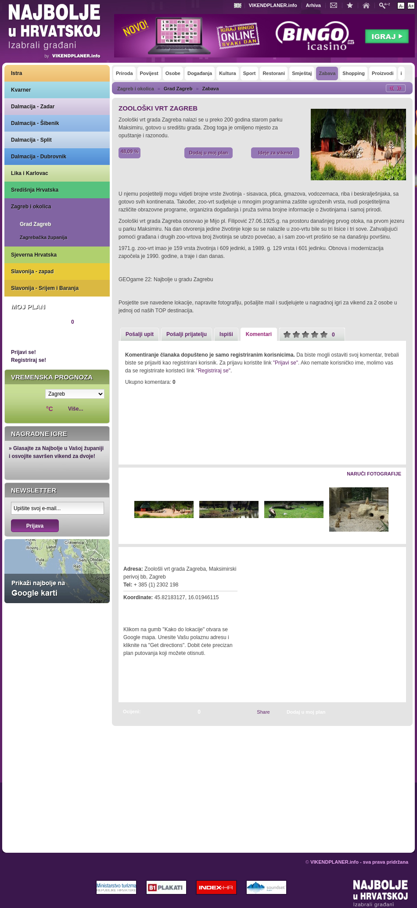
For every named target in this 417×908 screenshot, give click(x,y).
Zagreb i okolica (31, 207)
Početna (368, 4)
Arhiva (313, 5)
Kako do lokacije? (150, 610)
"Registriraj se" (213, 371)
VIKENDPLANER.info (273, 5)
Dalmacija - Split (31, 140)
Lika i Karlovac (29, 173)
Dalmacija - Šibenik (35, 123)
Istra (16, 73)
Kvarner (21, 90)
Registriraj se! (28, 360)
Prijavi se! (23, 352)
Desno (395, 510)
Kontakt (336, 4)
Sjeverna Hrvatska (34, 255)
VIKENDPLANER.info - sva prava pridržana (359, 862)
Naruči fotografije (374, 473)
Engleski (238, 5)
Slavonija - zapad (32, 271)
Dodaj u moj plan (208, 152)
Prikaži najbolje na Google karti (57, 571)
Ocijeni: (131, 711)
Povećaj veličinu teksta (411, 5)
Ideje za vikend (275, 152)
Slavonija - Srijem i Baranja (45, 288)
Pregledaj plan (37, 337)
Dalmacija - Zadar (32, 107)
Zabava (210, 88)
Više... (75, 409)
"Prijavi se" (285, 363)
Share (263, 712)
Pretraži (387, 5)
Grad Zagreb (35, 224)
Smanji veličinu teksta (401, 5)
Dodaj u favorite (352, 4)
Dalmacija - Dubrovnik (38, 157)
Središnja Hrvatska (34, 190)
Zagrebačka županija (43, 237)
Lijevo (125, 510)
